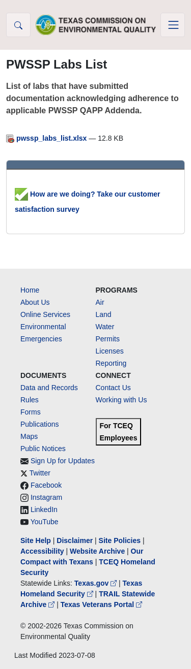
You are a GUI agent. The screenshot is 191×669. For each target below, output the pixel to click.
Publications (39, 424)
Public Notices (43, 448)
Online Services (45, 314)
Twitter (40, 473)
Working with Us (121, 400)
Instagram (46, 497)
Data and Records (49, 388)
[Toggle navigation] (172, 25)
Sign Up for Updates (63, 461)
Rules (29, 400)
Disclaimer (75, 540)
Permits (108, 339)
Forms (30, 412)
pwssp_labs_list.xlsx (47, 138)
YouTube (45, 522)
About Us (35, 302)
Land (104, 314)
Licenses (110, 351)
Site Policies (120, 540)
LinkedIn (44, 509)
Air (100, 302)
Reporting (111, 363)
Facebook (46, 485)
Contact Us (113, 388)
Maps (29, 436)
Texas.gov (96, 583)
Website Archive (97, 551)
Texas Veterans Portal (101, 604)
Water (105, 327)
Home (29, 290)
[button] (18, 25)
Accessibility (43, 551)
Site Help (35, 540)
